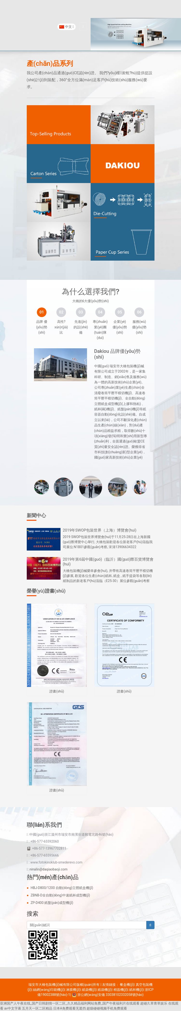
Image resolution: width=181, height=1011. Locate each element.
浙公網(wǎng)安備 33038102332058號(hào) (108, 995)
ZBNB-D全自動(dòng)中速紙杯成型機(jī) (60, 895)
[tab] (42, 312)
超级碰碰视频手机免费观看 (107, 1008)
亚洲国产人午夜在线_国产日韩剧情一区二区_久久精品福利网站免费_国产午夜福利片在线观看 (70, 1003)
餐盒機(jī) (127, 984)
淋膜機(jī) (73, 990)
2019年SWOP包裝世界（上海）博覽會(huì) (99, 530)
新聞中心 (36, 515)
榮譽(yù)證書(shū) (46, 591)
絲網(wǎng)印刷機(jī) (48, 990)
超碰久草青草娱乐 (153, 1003)
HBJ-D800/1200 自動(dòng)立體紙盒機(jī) (62, 888)
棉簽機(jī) (120, 990)
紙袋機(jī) (89, 990)
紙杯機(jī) (136, 990)
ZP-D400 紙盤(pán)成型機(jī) (52, 903)
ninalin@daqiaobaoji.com (49, 869)
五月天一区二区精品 (37, 1008)
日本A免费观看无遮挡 (69, 1008)
